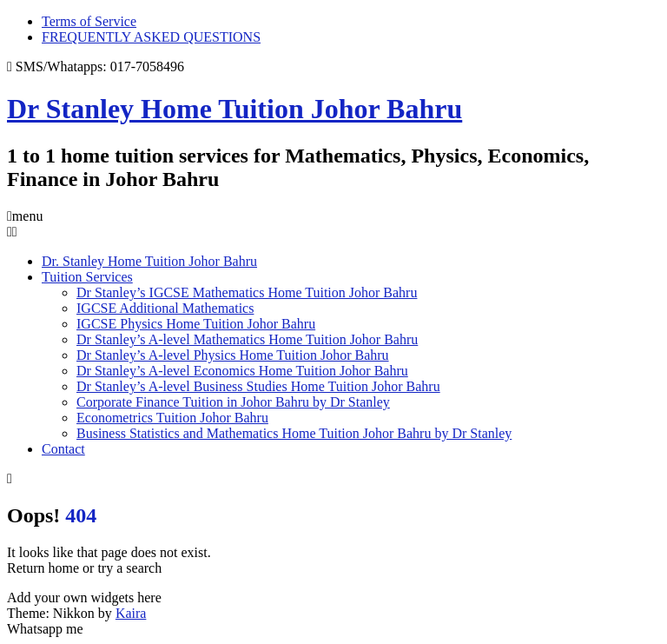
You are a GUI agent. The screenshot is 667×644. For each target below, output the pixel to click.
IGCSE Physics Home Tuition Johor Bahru (195, 323)
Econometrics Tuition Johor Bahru (172, 417)
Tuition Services (87, 276)
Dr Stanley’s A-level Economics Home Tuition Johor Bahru (242, 370)
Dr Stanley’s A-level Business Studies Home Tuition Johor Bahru (258, 386)
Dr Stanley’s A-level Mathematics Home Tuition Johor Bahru (247, 339)
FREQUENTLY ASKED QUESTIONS (151, 37)
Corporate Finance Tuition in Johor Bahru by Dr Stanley (233, 402)
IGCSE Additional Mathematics (165, 308)
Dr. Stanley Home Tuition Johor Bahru (149, 261)
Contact (63, 449)
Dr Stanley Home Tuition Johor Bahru (234, 108)
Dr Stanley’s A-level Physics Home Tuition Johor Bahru (232, 355)
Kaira (131, 613)
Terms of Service (89, 21)
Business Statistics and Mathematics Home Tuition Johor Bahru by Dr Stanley (294, 433)
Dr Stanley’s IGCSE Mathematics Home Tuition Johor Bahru (246, 292)
